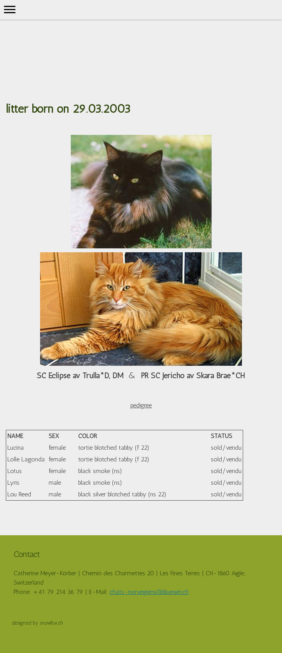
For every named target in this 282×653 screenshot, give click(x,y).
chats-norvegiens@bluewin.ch (149, 591)
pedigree (141, 405)
